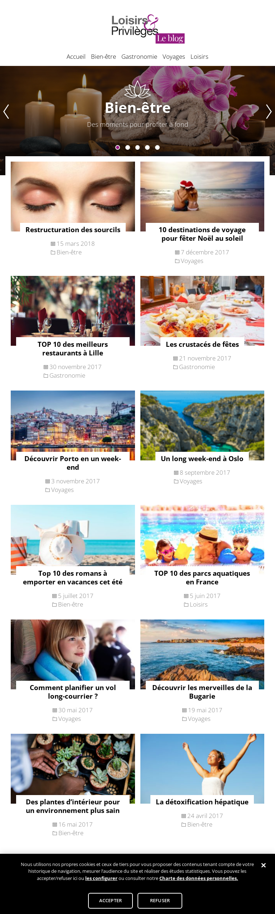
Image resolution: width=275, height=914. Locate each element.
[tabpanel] (137, 120)
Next (270, 120)
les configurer (101, 881)
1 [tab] (117, 147)
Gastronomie (139, 56)
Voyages (174, 56)
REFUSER (160, 903)
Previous (4, 120)
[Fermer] (263, 868)
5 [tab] (157, 147)
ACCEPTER (110, 903)
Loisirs (199, 56)
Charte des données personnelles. (198, 881)
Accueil (76, 56)
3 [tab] (137, 147)
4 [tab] (147, 147)
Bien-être (103, 56)
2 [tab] (127, 147)
